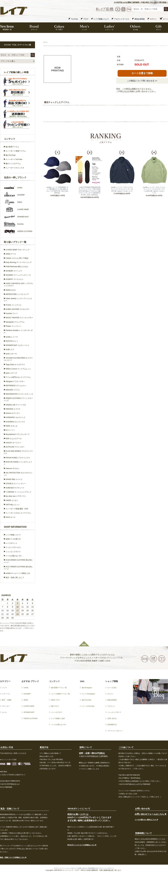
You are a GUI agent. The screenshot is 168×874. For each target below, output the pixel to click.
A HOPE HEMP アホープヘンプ (17, 250)
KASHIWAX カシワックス (15, 422)
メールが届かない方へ (14, 556)
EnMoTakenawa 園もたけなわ (17, 267)
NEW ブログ (55, 700)
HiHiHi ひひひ (11, 290)
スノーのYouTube (88, 706)
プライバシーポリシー (115, 731)
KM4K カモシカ (11, 426)
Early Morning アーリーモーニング (19, 262)
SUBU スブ (10, 350)
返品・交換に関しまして (15, 577)
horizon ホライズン (13, 413)
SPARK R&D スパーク (14, 479)
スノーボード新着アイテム (16, 151)
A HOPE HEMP (29, 706)
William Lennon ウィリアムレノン (18, 369)
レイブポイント (11, 543)
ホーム (45, 42)
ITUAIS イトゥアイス (14, 305)
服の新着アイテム (12, 147)
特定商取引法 (112, 724)
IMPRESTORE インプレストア (17, 294)
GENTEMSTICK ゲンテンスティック (19, 394)
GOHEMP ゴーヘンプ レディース (18, 275)
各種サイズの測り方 (13, 539)
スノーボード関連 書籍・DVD (17, 509)
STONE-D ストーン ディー (16, 484)
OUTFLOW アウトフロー (15, 447)
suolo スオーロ (11, 354)
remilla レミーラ (12, 337)
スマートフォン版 (24, 45)
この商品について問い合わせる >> (142, 81)
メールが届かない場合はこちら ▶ (146, 819)
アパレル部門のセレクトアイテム (18, 377)
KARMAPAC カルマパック (15, 417)
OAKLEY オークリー (13, 443)
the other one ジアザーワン (16, 496)
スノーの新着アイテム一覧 (60, 694)
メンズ (4, 687)
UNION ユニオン (12, 500)
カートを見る (112, 687)
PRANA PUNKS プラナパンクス (18, 458)
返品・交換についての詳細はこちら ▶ (13, 857)
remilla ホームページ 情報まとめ (18, 573)
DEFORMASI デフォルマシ (16, 386)
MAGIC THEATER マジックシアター (19, 318)
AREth (26, 700)
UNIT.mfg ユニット (13, 505)
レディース (6, 694)
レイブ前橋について (101, 19)
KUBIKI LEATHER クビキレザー (18, 309)
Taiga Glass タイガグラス (15, 364)
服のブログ (55, 706)
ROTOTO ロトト (12, 341)
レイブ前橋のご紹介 (58, 718)
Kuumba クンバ (11, 313)
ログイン (153, 19)
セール (4, 712)
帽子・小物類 (6, 700)
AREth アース (11, 254)
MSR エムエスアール (14, 439)
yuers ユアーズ (11, 373)
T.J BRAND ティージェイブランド (18, 492)
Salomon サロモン (12, 468)
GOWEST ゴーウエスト (15, 279)
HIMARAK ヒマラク (13, 409)
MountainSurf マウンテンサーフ (18, 434)
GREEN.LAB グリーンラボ (16, 405)
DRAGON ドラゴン (13, 390)
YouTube (74, 19)
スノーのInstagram (88, 694)
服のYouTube (11, 155)
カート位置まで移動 (142, 73)
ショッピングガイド (13, 552)
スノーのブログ (56, 712)
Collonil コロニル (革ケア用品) (17, 258)
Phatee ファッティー (13, 326)
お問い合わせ (112, 718)
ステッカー (6, 706)
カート (165, 19)
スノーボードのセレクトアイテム (18, 513)
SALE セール (10, 517)
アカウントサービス (121, 19)
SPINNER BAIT (29, 712)
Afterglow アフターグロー (15, 381)
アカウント (111, 706)
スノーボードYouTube (14, 159)
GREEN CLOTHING (31, 718)
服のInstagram (87, 687)
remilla (26, 687)
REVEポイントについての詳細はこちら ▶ (82, 845)
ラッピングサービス (13, 547)
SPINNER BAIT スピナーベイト (17, 345)
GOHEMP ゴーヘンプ (14, 271)
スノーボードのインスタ (15, 168)
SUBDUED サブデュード (15, 488)
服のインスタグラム (13, 164)
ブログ (85, 19)
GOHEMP (27, 694)
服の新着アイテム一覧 (59, 687)
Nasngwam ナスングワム (15, 322)
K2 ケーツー (10, 430)
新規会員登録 (140, 19)
